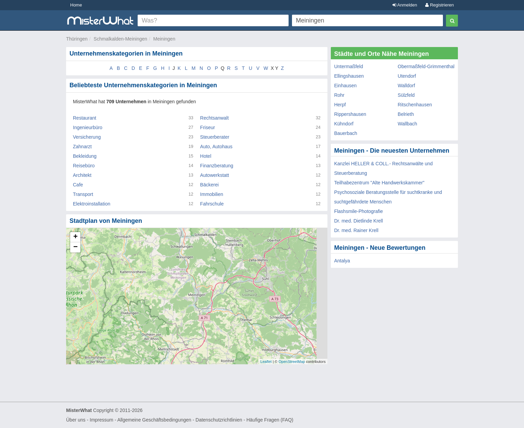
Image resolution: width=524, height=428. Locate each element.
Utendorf (407, 76)
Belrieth (406, 114)
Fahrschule (212, 204)
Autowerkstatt (214, 175)
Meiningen (164, 39)
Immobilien (211, 194)
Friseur (207, 127)
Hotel (205, 156)
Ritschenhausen (415, 104)
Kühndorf (344, 123)
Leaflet (266, 362)
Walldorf (406, 85)
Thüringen (77, 39)
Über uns (76, 420)
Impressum (101, 420)
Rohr (339, 95)
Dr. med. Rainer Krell (356, 230)
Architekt (82, 175)
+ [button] (75, 237)
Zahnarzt (82, 146)
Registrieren (439, 4)
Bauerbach (345, 133)
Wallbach (407, 123)
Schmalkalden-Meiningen (120, 39)
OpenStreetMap (291, 362)
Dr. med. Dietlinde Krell (358, 221)
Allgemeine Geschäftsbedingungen (154, 420)
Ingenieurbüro (87, 127)
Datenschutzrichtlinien (219, 420)
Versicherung (87, 137)
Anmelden (404, 4)
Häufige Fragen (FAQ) (269, 420)
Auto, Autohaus (216, 146)
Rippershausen (350, 114)
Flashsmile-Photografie (358, 211)
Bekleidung (84, 156)
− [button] (75, 247)
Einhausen (345, 85)
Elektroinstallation (91, 204)
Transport (83, 194)
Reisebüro (84, 165)
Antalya (342, 260)
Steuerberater (214, 137)
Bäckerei (209, 184)
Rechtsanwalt (214, 118)
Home (76, 4)
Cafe (78, 184)
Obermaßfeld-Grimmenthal (426, 66)
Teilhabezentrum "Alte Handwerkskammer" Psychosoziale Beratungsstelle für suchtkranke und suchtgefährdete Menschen (388, 192)
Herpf (340, 104)
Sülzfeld (406, 95)
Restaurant (84, 118)
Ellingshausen (349, 76)
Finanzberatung (216, 165)
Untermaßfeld (348, 66)
